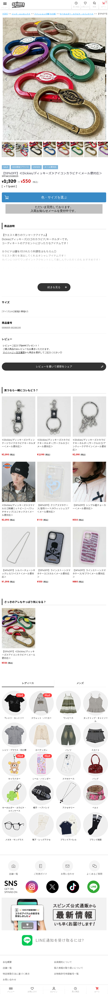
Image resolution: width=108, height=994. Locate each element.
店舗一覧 (7, 967)
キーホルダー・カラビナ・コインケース (77, 14)
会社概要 (7, 961)
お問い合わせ (9, 979)
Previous (6, 79)
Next (101, 79)
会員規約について (63, 961)
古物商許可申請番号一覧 (66, 973)
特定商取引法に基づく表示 (16, 973)
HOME (5, 14)
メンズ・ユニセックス (21, 14)
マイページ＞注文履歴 (14, 352)
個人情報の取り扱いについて (68, 967)
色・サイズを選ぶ (54, 197)
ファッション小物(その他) (45, 14)
